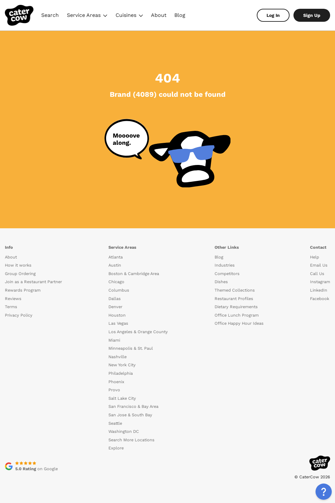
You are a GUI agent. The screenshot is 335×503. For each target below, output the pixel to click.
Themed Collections (235, 290)
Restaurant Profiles (234, 298)
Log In (273, 15)
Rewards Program (23, 290)
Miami (114, 340)
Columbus (118, 290)
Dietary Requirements (236, 306)
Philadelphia (120, 373)
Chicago (116, 281)
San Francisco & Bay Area (133, 406)
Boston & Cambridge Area (133, 273)
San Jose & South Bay (130, 414)
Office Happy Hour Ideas (239, 323)
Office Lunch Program (237, 315)
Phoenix (116, 381)
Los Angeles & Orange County (138, 331)
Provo (114, 389)
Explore (116, 448)
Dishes (221, 281)
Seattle (115, 423)
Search (50, 15)
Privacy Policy (18, 315)
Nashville (117, 356)
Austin (114, 265)
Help (314, 257)
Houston (117, 315)
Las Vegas (118, 323)
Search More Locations (131, 439)
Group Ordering (20, 273)
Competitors (227, 273)
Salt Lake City (122, 398)
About (159, 15)
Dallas (114, 298)
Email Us (319, 265)
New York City (122, 364)
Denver (115, 306)
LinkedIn (318, 290)
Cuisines (129, 16)
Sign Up (311, 15)
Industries (225, 265)
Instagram (320, 281)
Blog (179, 15)
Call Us (317, 273)
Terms (11, 306)
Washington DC (123, 431)
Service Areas (87, 16)
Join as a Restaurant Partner (33, 281)
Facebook (319, 298)
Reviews (13, 298)
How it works (18, 265)
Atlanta (115, 257)
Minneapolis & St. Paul (130, 348)
